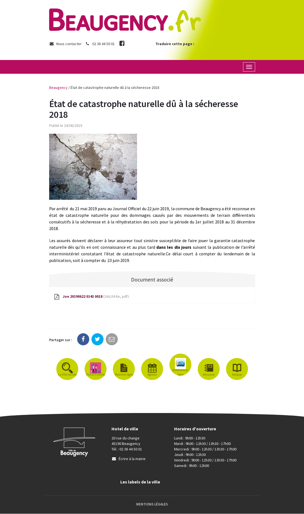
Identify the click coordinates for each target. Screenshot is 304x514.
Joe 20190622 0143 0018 (91, 297)
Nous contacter (65, 43)
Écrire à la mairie (128, 458)
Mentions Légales (152, 504)
